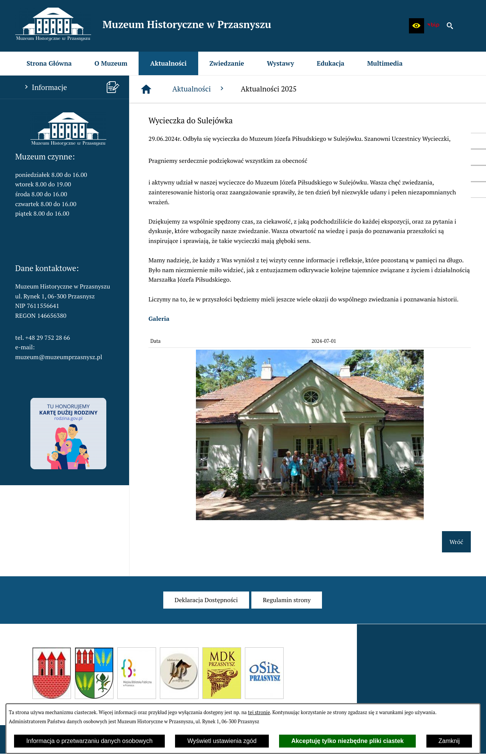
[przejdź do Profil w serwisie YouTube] (478, 173)
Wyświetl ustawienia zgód (221, 741)
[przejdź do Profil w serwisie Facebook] (478, 140)
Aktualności (199, 88)
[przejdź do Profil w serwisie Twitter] (478, 157)
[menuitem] (49, 63)
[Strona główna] (146, 89)
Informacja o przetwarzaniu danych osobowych (89, 741)
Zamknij (449, 741)
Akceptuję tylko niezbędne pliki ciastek (347, 741)
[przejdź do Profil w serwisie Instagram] (478, 189)
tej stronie (259, 712)
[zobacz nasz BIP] (433, 25)
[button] (416, 25)
